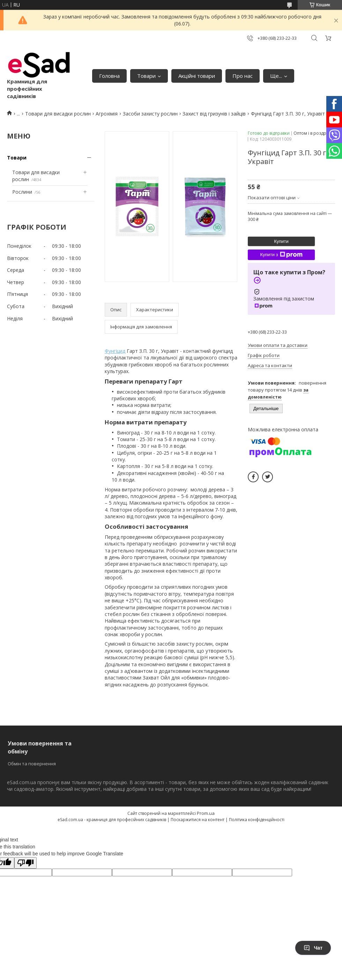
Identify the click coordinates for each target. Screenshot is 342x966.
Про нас (242, 75)
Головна (109, 75)
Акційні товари (196, 75)
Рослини (22, 191)
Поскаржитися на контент (197, 820)
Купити (281, 241)
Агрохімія (107, 113)
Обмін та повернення (32, 763)
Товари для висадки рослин (58, 113)
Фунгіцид (115, 351)
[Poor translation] (25, 863)
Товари (146, 75)
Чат (313, 948)
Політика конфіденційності (256, 820)
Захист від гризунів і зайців (214, 113)
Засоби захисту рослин (150, 113)
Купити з (281, 255)
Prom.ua (206, 813)
